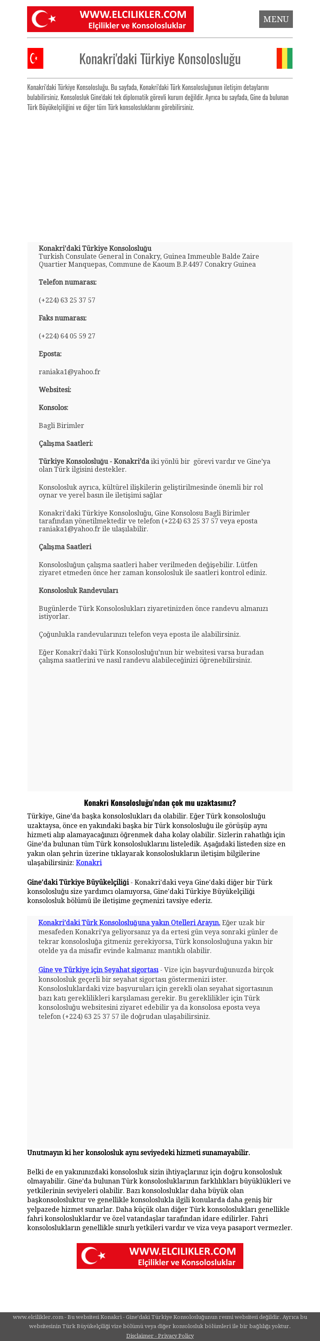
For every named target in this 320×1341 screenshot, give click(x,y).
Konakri (89, 863)
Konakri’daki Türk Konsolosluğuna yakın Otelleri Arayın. (129, 923)
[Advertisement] (160, 173)
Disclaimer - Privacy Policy (160, 1336)
